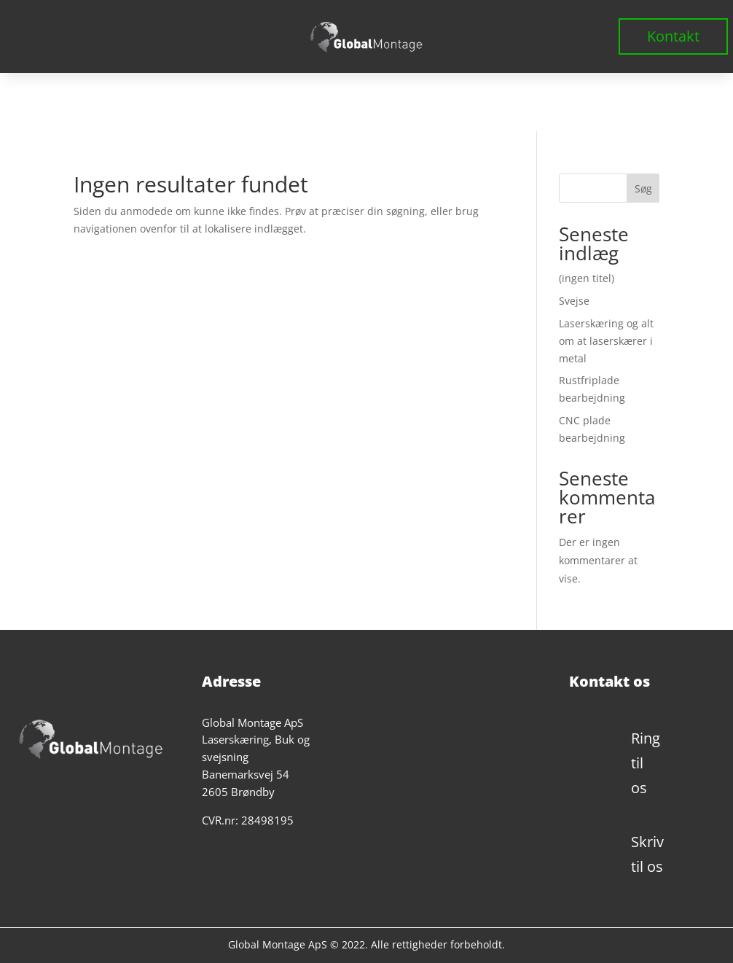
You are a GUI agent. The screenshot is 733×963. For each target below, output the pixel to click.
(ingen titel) (586, 278)
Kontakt (673, 36)
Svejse (574, 301)
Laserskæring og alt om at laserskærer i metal (606, 340)
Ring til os (645, 763)
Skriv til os (647, 854)
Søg (643, 188)
